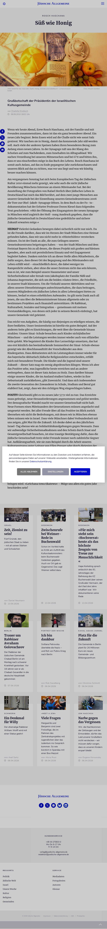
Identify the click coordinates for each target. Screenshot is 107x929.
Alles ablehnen (28, 471)
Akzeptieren (80, 471)
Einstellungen (55, 471)
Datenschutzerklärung (40, 461)
